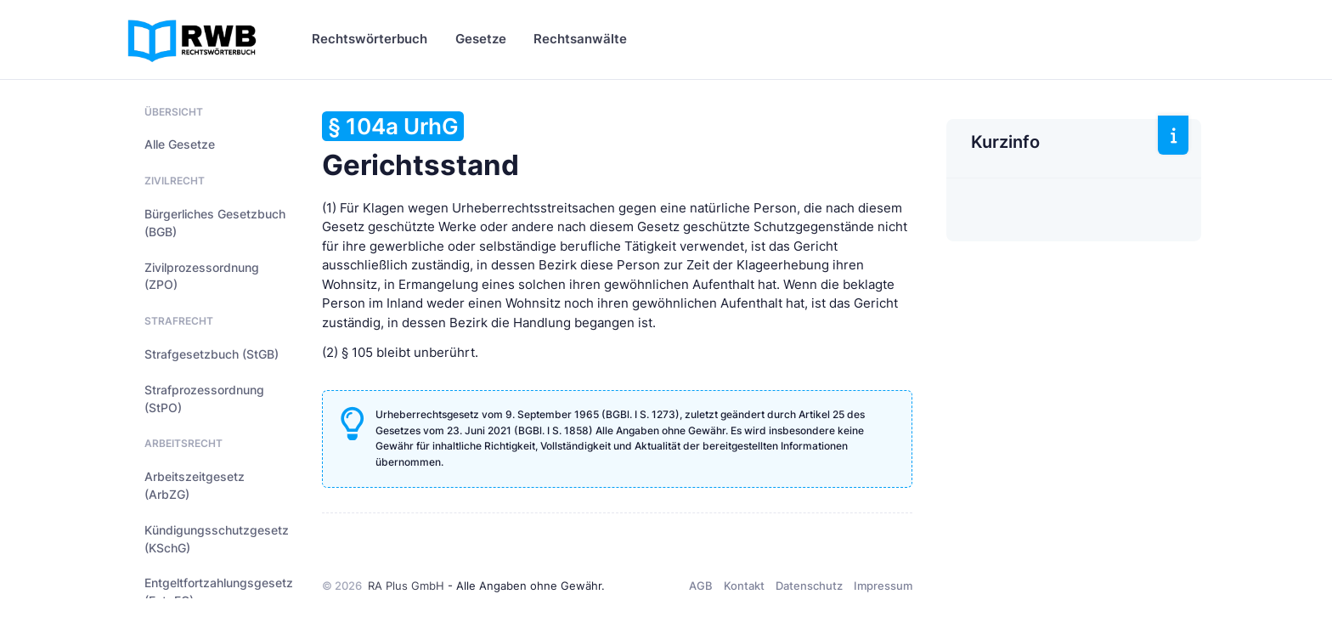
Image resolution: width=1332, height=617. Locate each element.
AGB (701, 585)
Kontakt (744, 585)
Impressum (883, 585)
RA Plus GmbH (406, 585)
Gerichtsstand (420, 146)
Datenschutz (809, 585)
